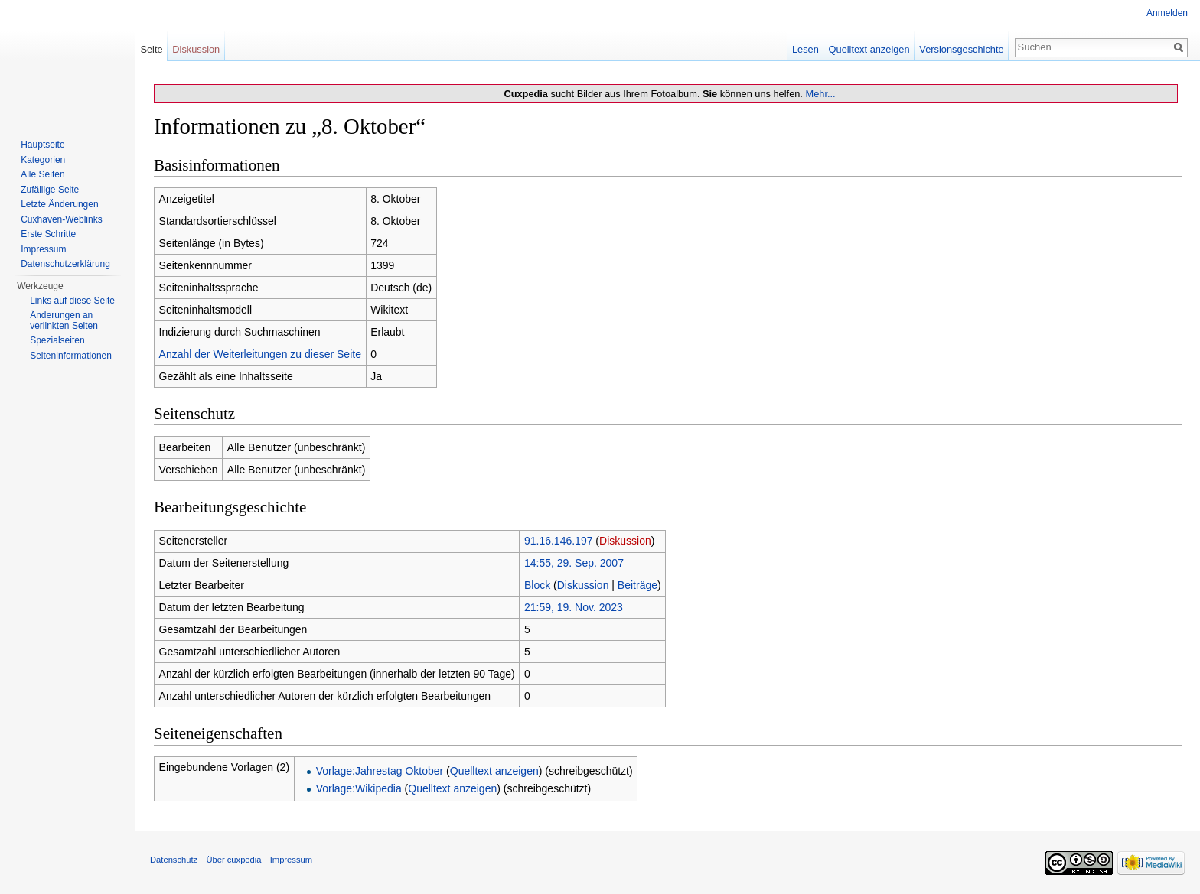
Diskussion (625, 541)
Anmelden (1167, 13)
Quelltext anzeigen (494, 771)
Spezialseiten (57, 340)
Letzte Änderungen (59, 204)
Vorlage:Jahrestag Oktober (380, 771)
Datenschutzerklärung (65, 263)
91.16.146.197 (558, 541)
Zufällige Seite (50, 189)
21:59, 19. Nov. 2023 (573, 607)
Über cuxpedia (233, 859)
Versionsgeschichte (961, 49)
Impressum (43, 249)
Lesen (805, 49)
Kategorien (43, 159)
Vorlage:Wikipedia (359, 788)
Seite (151, 49)
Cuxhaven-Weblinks (62, 219)
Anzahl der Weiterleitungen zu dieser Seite (260, 354)
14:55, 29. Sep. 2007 (574, 563)
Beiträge (637, 585)
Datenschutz (173, 859)
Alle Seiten (42, 174)
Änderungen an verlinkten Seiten (64, 320)
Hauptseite (42, 144)
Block (537, 585)
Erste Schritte (48, 234)
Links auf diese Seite (72, 300)
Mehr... (820, 93)
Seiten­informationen (71, 355)
